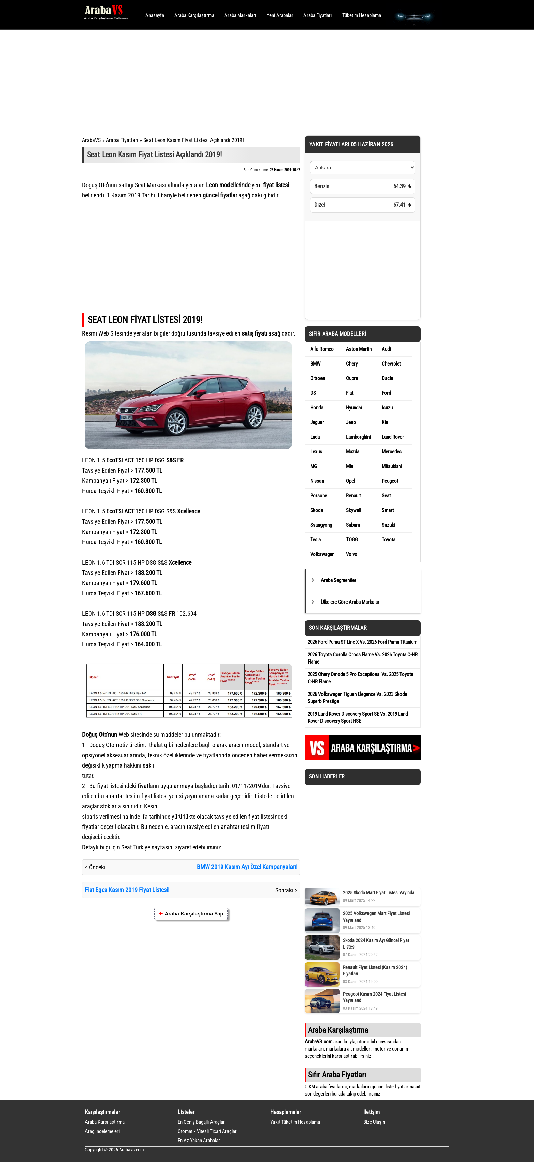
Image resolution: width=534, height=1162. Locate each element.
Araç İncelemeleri (102, 1131)
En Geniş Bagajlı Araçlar (201, 1122)
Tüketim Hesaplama (361, 15)
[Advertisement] (258, 82)
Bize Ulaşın (374, 1122)
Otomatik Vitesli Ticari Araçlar (207, 1131)
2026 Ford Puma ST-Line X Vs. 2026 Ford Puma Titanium (362, 642)
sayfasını (163, 847)
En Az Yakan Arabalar (199, 1140)
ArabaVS (91, 140)
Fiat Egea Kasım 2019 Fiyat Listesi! (127, 889)
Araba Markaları (240, 15)
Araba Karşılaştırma (194, 15)
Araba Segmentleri (339, 580)
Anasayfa (154, 15)
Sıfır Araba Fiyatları (337, 1074)
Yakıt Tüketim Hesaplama (295, 1122)
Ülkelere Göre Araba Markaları (351, 602)
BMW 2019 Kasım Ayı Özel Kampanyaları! (247, 866)
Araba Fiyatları (317, 15)
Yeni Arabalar (280, 15)
